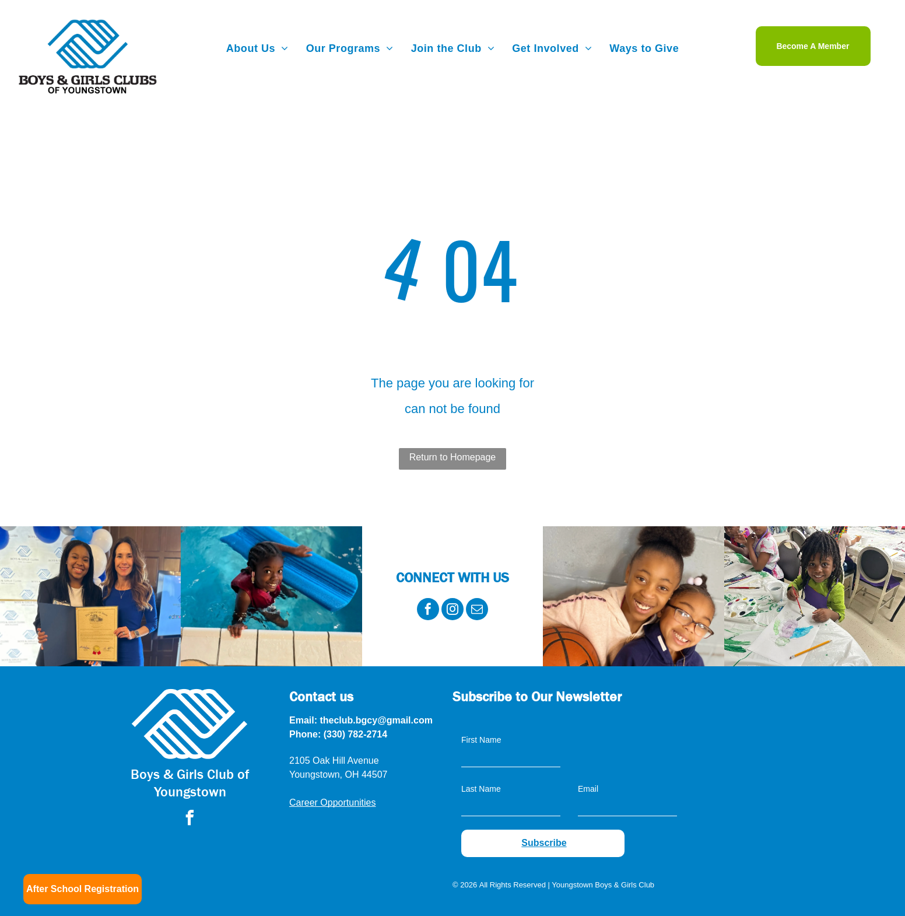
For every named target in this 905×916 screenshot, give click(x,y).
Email (588, 788)
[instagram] (452, 610)
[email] (477, 610)
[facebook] (428, 610)
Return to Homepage (452, 457)
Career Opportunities (332, 802)
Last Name (481, 788)
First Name (481, 739)
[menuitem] (257, 48)
